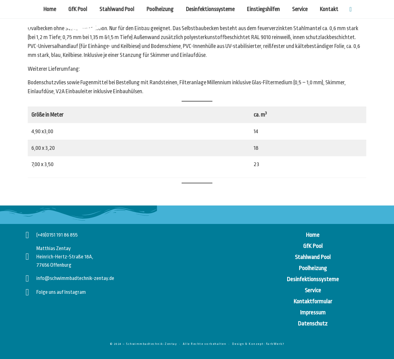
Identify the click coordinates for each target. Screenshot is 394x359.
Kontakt (329, 9)
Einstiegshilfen (263, 9)
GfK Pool (77, 9)
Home (49, 9)
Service (300, 9)
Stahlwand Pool (116, 9)
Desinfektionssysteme (210, 9)
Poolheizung (160, 9)
